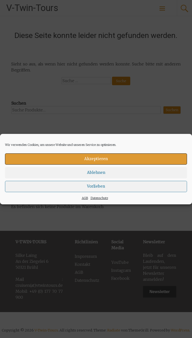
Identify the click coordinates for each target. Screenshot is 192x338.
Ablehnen (96, 172)
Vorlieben (96, 186)
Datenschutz (99, 198)
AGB (85, 198)
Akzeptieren (96, 158)
